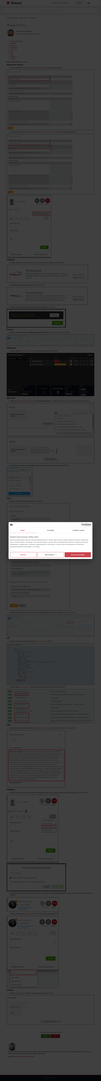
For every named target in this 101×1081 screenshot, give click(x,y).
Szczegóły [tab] (50, 530)
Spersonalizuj (50, 554)
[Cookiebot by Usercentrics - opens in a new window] (83, 525)
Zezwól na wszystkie (78, 554)
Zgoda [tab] (22, 530)
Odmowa (23, 554)
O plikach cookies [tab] (78, 530)
